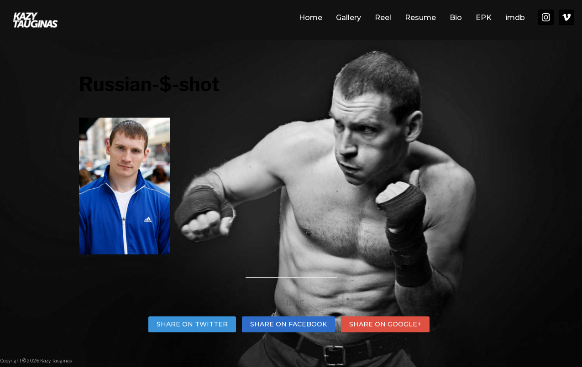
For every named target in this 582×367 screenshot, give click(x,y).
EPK (484, 17)
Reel (383, 17)
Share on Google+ (385, 324)
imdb (515, 17)
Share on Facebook (288, 324)
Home (310, 17)
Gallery (348, 17)
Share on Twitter (192, 324)
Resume (420, 17)
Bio (456, 17)
